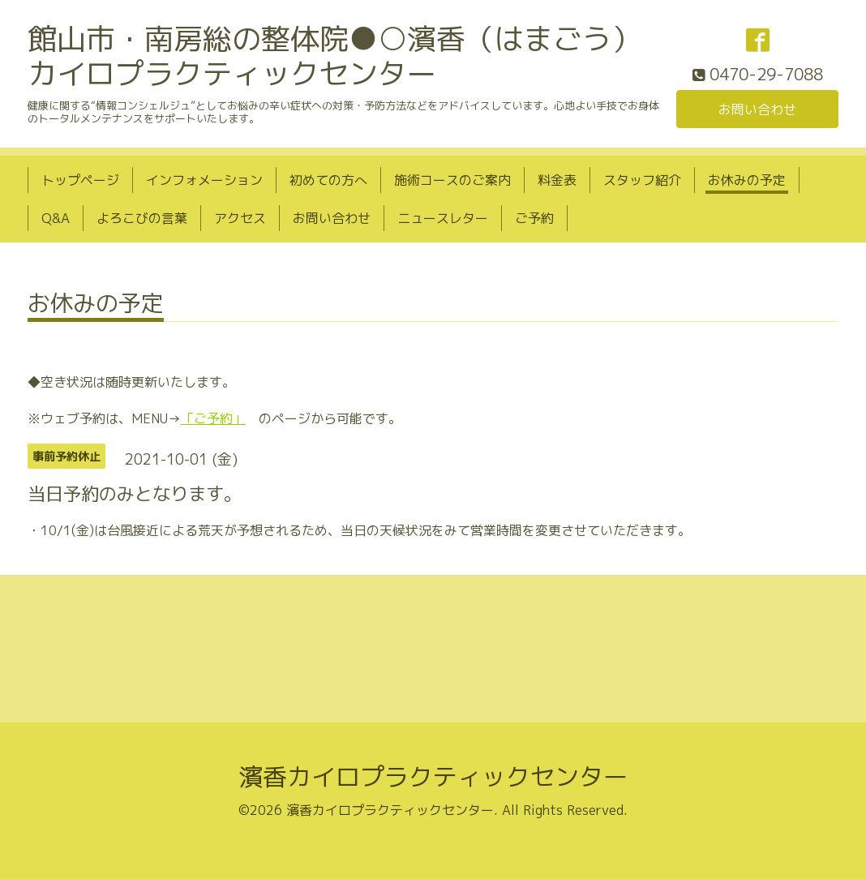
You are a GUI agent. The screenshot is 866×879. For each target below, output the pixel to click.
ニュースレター (442, 218)
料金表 (557, 180)
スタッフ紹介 (642, 180)
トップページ (80, 180)
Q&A (55, 218)
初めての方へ (328, 180)
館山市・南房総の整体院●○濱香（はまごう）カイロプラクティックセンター (334, 56)
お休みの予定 (747, 180)
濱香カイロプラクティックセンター (433, 777)
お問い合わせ (757, 109)
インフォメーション (204, 180)
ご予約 (534, 218)
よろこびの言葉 (141, 218)
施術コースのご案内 (452, 180)
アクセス (240, 218)
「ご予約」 (213, 418)
